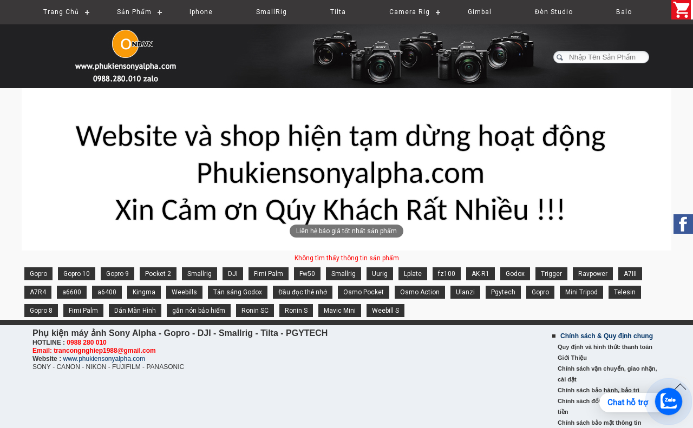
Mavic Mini (340, 310)
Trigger (551, 274)
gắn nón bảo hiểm (198, 310)
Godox (515, 274)
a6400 (106, 292)
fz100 (446, 274)
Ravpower (592, 274)
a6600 (71, 292)
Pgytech (503, 292)
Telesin (625, 292)
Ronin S (296, 310)
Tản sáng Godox (237, 292)
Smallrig (199, 274)
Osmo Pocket (363, 292)
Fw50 (307, 274)
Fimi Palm (268, 274)
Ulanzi (465, 292)
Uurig (380, 274)
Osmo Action (420, 292)
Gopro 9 (117, 274)
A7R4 (38, 292)
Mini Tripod (581, 292)
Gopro (38, 274)
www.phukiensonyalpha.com (104, 359)
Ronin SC (255, 310)
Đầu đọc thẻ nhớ (302, 292)
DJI (233, 274)
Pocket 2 (158, 274)
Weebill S (385, 310)
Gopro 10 (76, 274)
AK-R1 (480, 274)
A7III (630, 274)
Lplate (413, 274)
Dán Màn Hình (135, 310)
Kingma (144, 292)
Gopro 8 (41, 310)
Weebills (184, 292)
